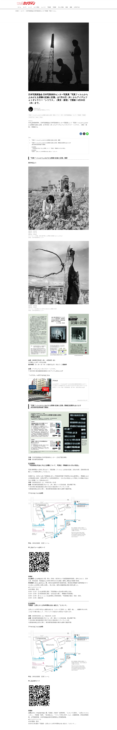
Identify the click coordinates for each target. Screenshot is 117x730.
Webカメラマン (46, 110)
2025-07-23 (37, 108)
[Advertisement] (58, 17)
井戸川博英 (37, 110)
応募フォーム (45, 543)
